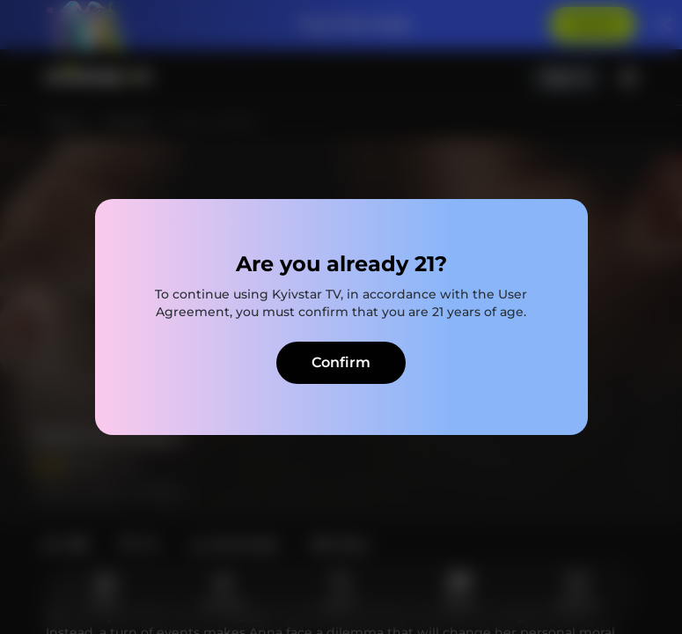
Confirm (341, 362)
